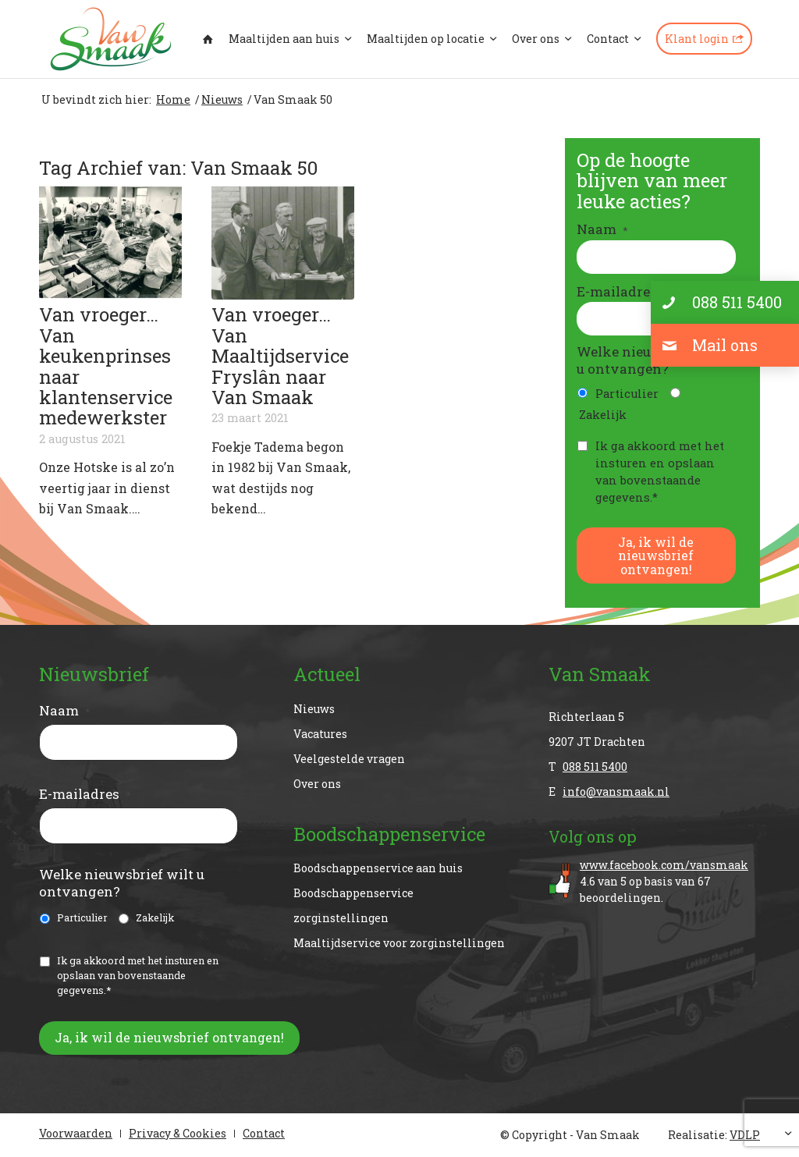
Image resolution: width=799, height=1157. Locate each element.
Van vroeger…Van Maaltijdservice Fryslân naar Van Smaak (280, 356)
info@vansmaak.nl (616, 791)
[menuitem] (208, 39)
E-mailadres (623, 291)
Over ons (317, 783)
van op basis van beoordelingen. (670, 881)
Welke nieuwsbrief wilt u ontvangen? (121, 883)
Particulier (627, 393)
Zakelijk (603, 414)
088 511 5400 (595, 766)
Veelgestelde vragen (349, 758)
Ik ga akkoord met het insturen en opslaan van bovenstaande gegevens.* (659, 471)
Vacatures (320, 733)
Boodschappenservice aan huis (378, 868)
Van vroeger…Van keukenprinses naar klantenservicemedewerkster (105, 366)
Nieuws (314, 708)
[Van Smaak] (111, 39)
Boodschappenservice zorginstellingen (353, 905)
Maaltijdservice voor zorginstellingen (399, 942)
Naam (602, 229)
